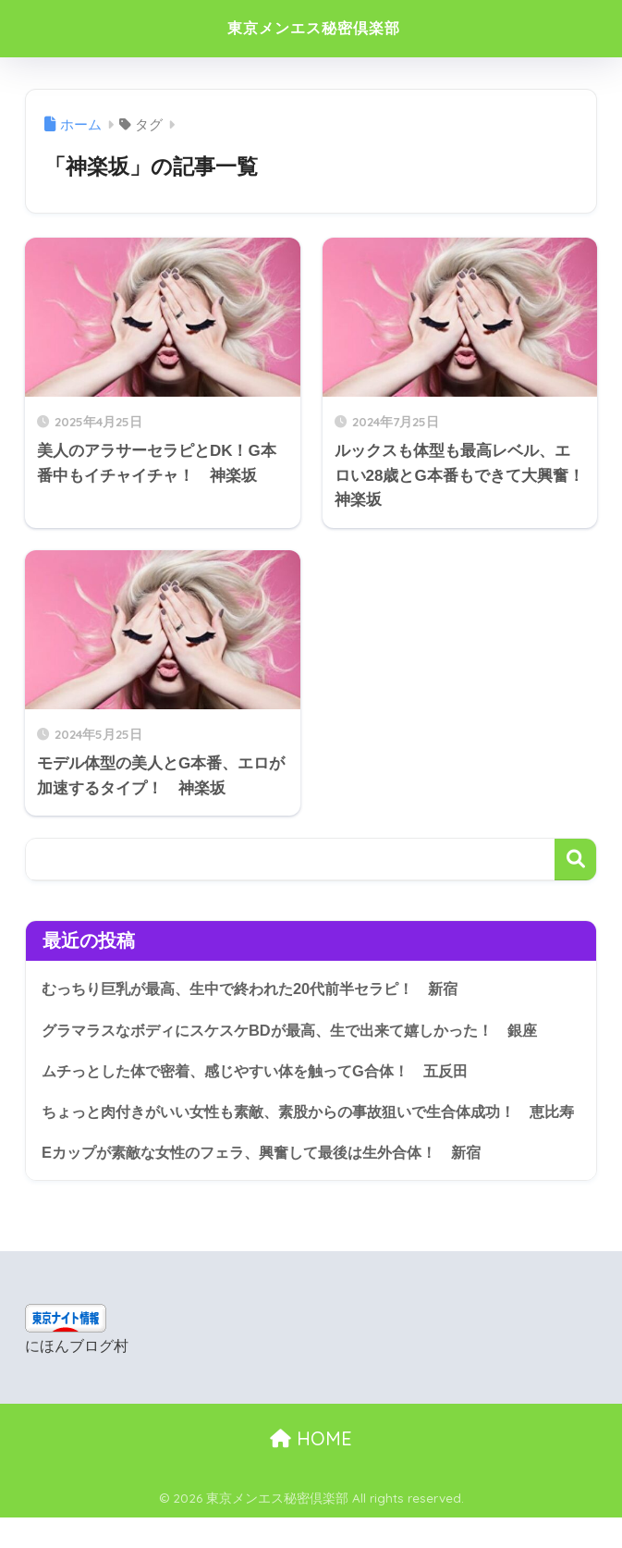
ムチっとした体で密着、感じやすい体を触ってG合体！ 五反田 (268, 1071)
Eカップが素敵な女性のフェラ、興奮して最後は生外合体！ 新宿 (274, 1182)
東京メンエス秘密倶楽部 (313, 28)
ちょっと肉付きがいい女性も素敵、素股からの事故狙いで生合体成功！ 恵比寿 (309, 1127)
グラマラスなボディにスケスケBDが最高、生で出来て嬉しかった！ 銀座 (304, 1029)
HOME (311, 1469)
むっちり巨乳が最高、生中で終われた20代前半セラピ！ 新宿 (262, 988)
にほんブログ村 (76, 1377)
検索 (575, 859)
